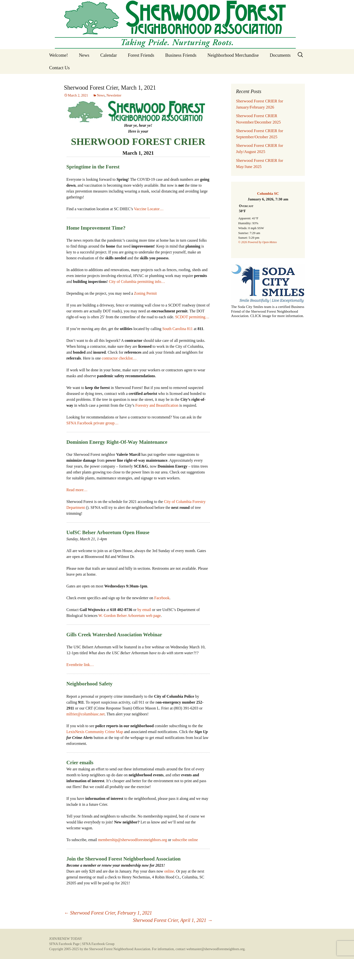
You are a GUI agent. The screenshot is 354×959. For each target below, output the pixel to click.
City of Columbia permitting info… (137, 281)
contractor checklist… (119, 358)
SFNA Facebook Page (64, 944)
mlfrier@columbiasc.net (85, 714)
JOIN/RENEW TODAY (65, 939)
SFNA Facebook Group (98, 944)
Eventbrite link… (80, 665)
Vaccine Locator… (148, 209)
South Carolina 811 (177, 329)
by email (144, 610)
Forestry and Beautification (156, 405)
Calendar (108, 55)
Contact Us (59, 67)
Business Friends (180, 55)
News (84, 55)
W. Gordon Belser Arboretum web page (129, 615)
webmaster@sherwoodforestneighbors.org (215, 949)
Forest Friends (141, 55)
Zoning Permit (145, 293)
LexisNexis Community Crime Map (94, 732)
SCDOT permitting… (192, 317)
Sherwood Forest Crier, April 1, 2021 (172, 920)
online (169, 871)
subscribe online (185, 840)
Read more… (77, 490)
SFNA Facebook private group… (92, 423)
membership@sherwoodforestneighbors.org (132, 840)
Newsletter (113, 95)
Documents (280, 55)
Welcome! (58, 55)
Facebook (161, 598)
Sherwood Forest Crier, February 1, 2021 (108, 913)
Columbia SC (268, 193)
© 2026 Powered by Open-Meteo (257, 242)
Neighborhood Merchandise (233, 55)
